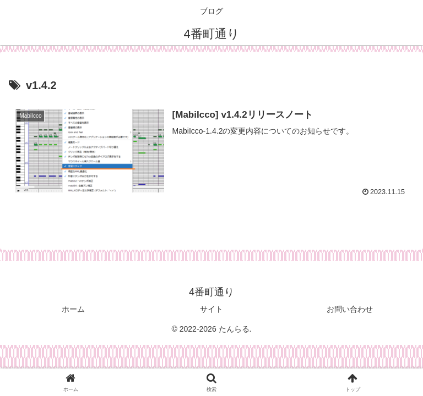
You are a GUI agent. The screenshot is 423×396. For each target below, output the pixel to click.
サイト (211, 309)
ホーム (73, 309)
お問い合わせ (350, 309)
